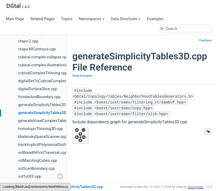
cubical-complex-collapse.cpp (43, 57)
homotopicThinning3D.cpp (40, 129)
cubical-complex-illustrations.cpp (46, 65)
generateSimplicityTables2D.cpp (45, 105)
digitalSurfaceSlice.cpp (37, 89)
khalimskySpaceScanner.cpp (42, 136)
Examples (155, 19)
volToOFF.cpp (29, 176)
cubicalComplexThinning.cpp (42, 73)
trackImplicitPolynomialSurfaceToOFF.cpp (53, 144)
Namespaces (91, 19)
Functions (205, 40)
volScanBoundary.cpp (36, 168)
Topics (67, 19)
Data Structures (125, 19)
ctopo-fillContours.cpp (37, 49)
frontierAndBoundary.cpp (39, 97)
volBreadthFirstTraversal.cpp (42, 152)
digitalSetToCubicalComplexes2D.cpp (50, 81)
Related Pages (42, 19)
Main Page (15, 19)
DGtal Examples (82, 75)
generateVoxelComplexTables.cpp (47, 121)
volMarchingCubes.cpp (37, 160)
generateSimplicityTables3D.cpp (45, 113)
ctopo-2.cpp (28, 41)
